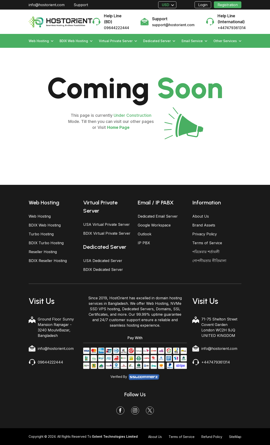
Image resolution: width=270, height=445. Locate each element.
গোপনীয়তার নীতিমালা (209, 260)
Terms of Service (207, 243)
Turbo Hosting (41, 234)
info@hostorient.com (47, 5)
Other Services (227, 41)
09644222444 (50, 362)
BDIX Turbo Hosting (46, 243)
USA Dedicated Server (102, 260)
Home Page (118, 127)
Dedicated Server (159, 41)
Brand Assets (203, 225)
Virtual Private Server (118, 41)
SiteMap (235, 437)
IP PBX (144, 243)
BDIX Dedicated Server (103, 269)
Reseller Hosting (43, 251)
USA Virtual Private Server (106, 224)
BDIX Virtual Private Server (106, 233)
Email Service (194, 41)
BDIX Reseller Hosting (48, 260)
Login (203, 5)
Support (81, 5)
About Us (200, 216)
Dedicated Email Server (158, 216)
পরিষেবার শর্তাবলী (206, 251)
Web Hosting (41, 41)
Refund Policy (211, 437)
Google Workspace (154, 225)
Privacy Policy (204, 234)
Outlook (144, 234)
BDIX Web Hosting (76, 41)
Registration (228, 5)
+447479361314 (215, 362)
